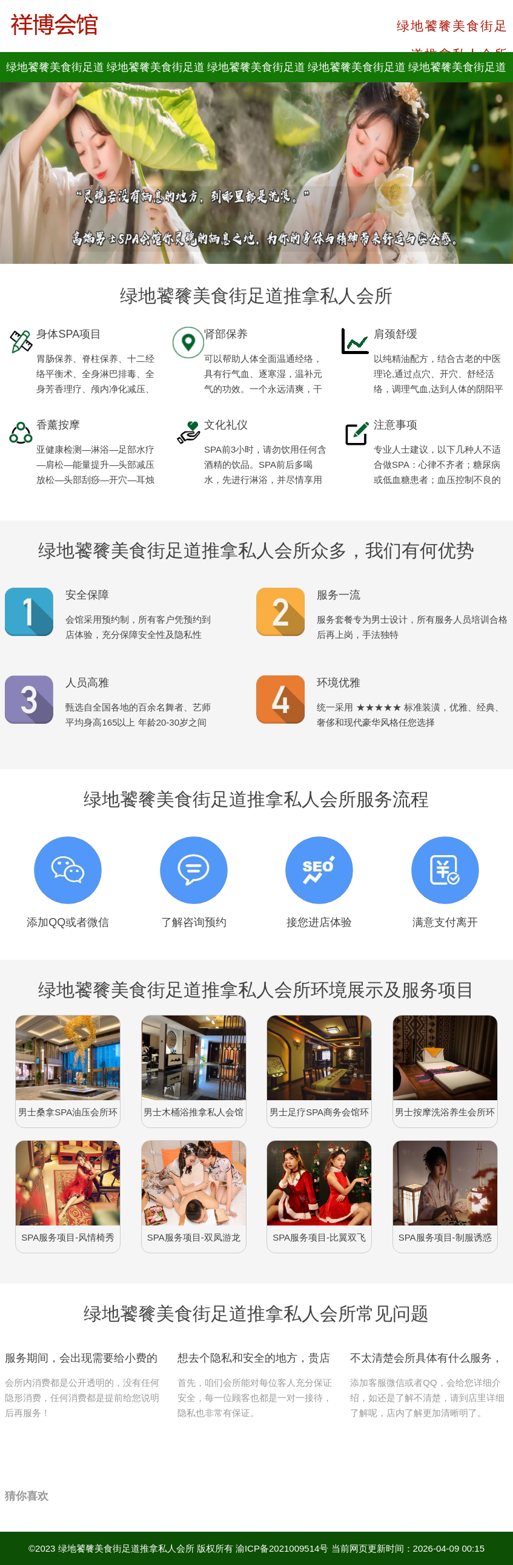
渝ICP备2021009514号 (282, 1548)
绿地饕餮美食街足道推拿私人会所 (126, 1548)
